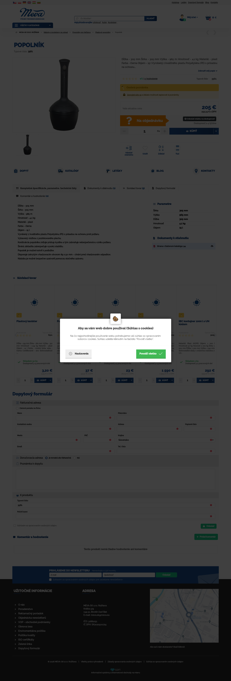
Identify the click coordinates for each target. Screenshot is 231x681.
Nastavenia (78, 354)
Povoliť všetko (151, 354)
